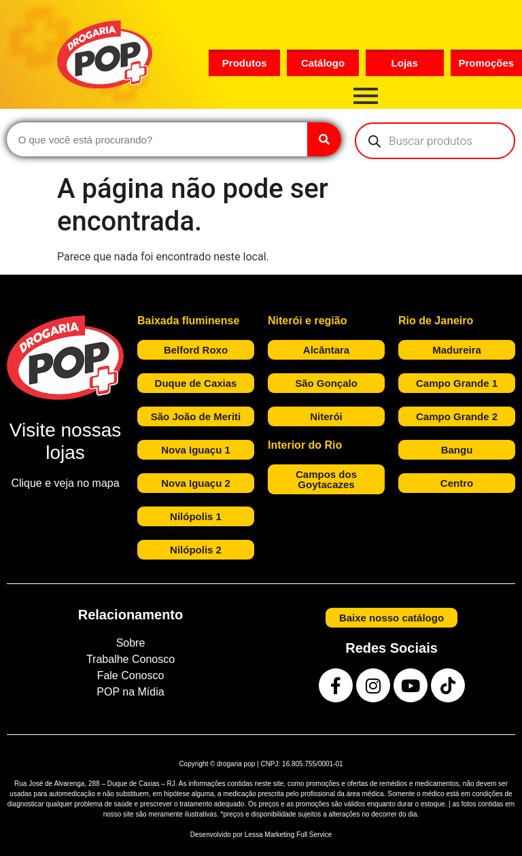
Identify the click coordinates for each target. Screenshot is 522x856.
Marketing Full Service (298, 834)
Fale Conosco (130, 675)
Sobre (130, 643)
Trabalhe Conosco (130, 659)
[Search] (324, 139)
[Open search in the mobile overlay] (435, 141)
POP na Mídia (130, 692)
